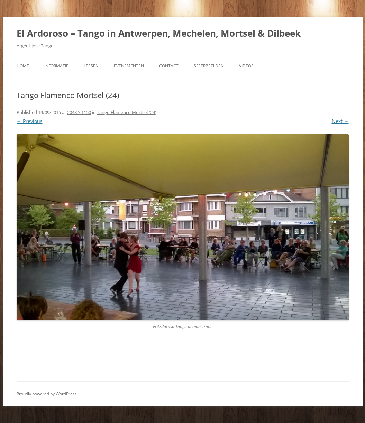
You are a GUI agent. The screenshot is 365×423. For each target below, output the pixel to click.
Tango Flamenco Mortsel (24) (126, 112)
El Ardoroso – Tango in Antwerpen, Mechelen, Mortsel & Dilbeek (159, 33)
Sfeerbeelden (209, 66)
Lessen (91, 66)
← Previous (30, 121)
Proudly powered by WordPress (47, 394)
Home (23, 66)
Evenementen (129, 66)
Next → (340, 121)
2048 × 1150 (79, 112)
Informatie (56, 66)
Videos (246, 66)
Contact (169, 66)
